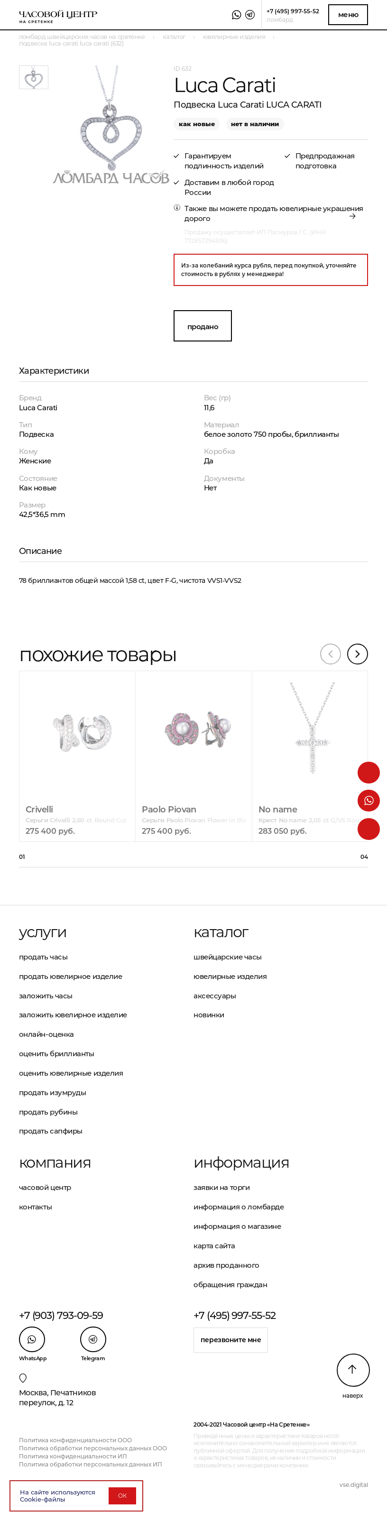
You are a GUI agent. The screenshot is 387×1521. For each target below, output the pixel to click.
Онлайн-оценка (46, 1034)
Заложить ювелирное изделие (73, 1014)
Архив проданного (226, 1265)
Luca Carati (38, 407)
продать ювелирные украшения (306, 208)
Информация (241, 1162)
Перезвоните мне (231, 1340)
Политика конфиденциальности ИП (73, 1456)
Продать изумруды (52, 1092)
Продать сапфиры (51, 1130)
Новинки (209, 1014)
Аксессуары (215, 995)
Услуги (42, 932)
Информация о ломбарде (239, 1206)
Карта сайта (214, 1245)
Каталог (221, 932)
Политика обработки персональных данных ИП (90, 1464)
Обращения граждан (230, 1284)
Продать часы (43, 956)
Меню (348, 14)
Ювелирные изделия (230, 976)
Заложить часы (46, 995)
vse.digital (354, 1485)
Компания (55, 1162)
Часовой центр (45, 1187)
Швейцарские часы (228, 956)
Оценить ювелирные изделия (71, 1073)
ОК (122, 1495)
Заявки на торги (221, 1187)
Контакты (35, 1206)
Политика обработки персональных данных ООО (93, 1448)
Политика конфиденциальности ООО (75, 1440)
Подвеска (36, 434)
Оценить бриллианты (56, 1053)
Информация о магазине (237, 1226)
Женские (35, 460)
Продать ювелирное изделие (70, 976)
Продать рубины (48, 1111)
